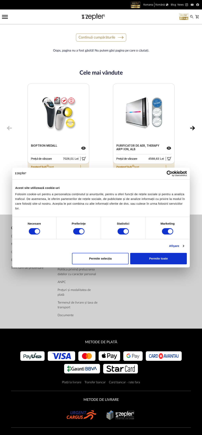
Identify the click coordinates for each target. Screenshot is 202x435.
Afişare (174, 246)
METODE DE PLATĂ (101, 342)
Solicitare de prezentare (27, 267)
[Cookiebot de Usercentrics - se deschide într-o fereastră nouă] (169, 173)
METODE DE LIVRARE (101, 399)
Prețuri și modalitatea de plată (74, 292)
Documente (66, 315)
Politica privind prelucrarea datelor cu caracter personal (77, 272)
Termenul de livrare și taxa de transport (77, 305)
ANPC (62, 282)
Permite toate (158, 258)
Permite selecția (100, 258)
